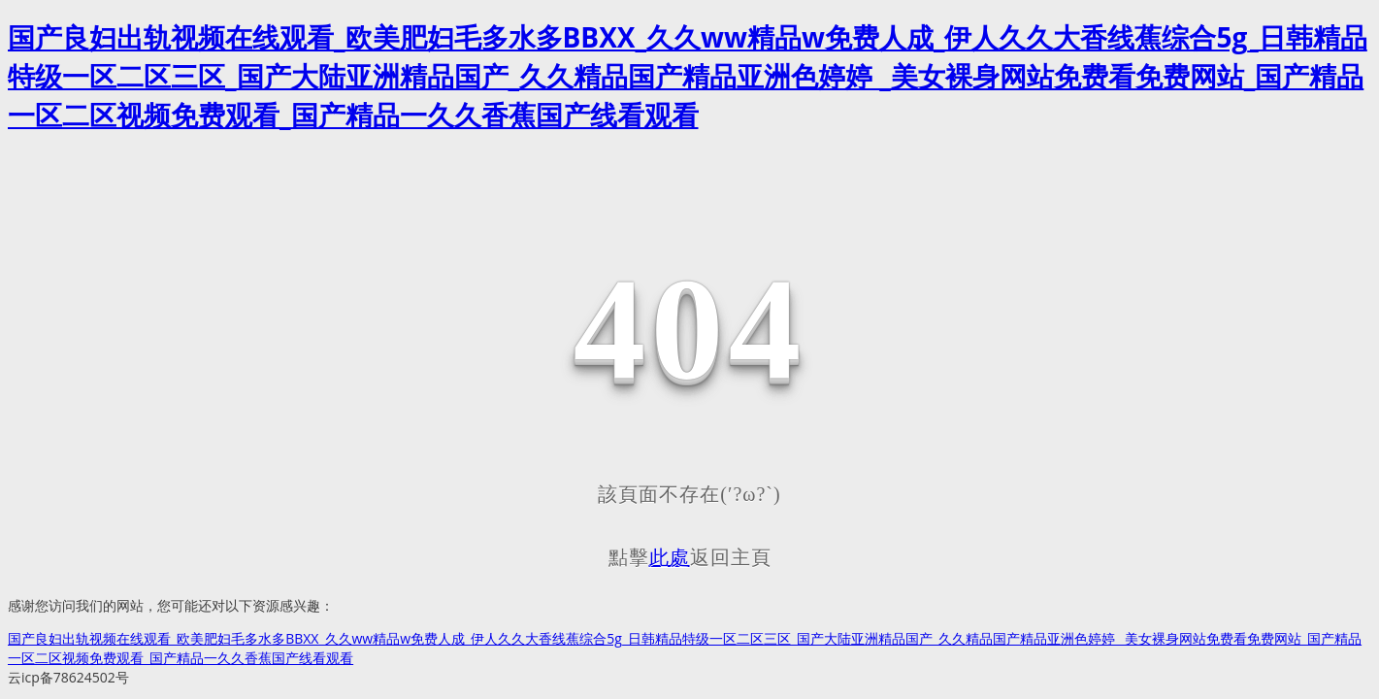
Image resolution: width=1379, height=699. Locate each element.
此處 (669, 557)
